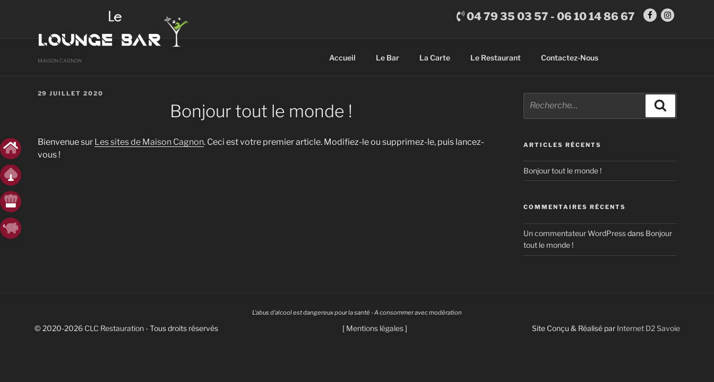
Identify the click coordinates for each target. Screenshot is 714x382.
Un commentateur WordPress (574, 238)
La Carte (434, 62)
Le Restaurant (495, 62)
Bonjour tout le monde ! (562, 175)
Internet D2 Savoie (648, 333)
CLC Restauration (114, 333)
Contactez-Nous (569, 62)
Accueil (342, 62)
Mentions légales (374, 333)
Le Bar (387, 62)
